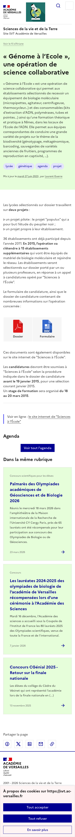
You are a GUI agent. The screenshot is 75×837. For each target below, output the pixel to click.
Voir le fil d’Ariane (13, 44)
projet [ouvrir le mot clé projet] (57, 166)
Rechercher (58, 6)
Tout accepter (37, 807)
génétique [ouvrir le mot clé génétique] (25, 166)
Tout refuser (37, 818)
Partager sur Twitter (18, 744)
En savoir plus (37, 829)
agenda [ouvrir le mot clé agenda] (43, 166)
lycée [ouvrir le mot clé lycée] (9, 166)
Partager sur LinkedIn (30, 744)
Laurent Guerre (53, 176)
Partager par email (41, 744)
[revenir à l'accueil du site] (37, 29)
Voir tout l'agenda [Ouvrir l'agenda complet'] (37, 448)
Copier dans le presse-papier (52, 744)
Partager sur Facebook (7, 744)
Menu (69, 6)
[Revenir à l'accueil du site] (16, 767)
